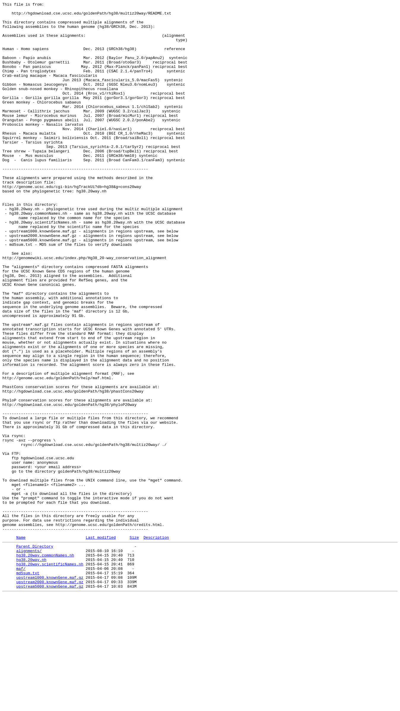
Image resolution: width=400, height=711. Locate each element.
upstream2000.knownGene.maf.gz (49, 696)
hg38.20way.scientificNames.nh (49, 675)
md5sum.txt (27, 685)
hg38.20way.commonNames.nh (45, 664)
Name (21, 644)
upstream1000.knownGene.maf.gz (49, 691)
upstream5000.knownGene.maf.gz (49, 701)
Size (134, 644)
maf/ (21, 680)
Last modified (101, 644)
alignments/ (29, 659)
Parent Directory (34, 653)
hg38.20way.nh (31, 669)
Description (156, 644)
